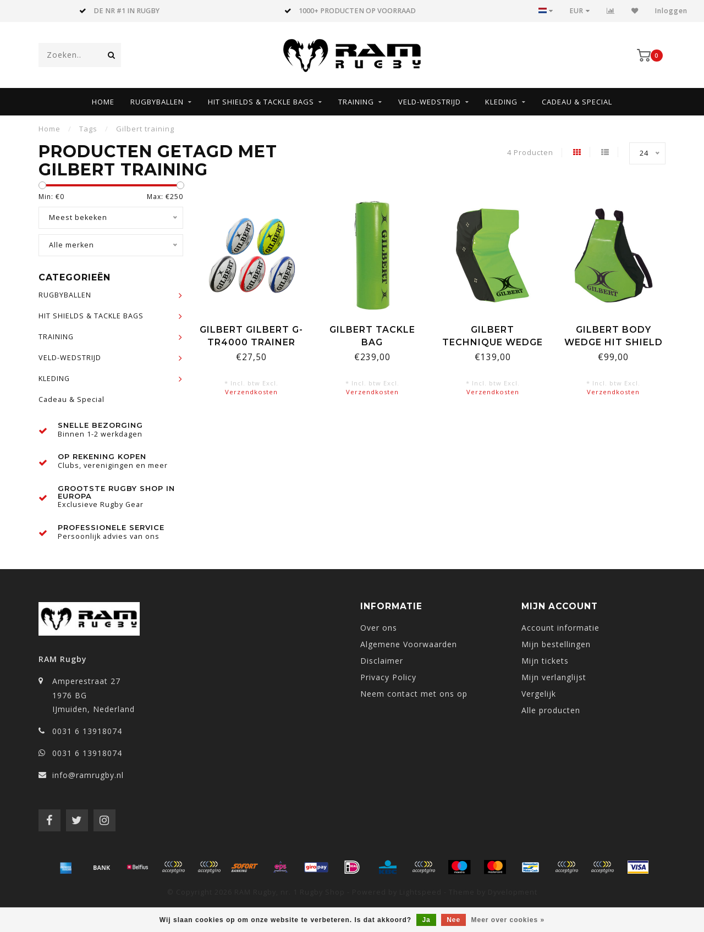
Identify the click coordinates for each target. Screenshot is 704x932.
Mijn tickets (545, 660)
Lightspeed (420, 892)
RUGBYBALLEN (157, 102)
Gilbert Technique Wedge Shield (492, 342)
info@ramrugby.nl (88, 775)
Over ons (378, 627)
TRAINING (356, 102)
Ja (426, 920)
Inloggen (671, 10)
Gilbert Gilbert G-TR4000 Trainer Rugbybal (251, 342)
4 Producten (530, 152)
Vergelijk (538, 693)
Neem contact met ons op (414, 693)
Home (103, 102)
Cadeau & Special (577, 102)
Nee (453, 920)
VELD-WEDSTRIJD (429, 102)
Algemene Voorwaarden (408, 644)
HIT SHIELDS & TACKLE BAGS (261, 102)
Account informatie (560, 627)
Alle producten (550, 710)
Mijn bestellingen (556, 644)
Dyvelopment (512, 892)
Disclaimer (381, 660)
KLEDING (501, 102)
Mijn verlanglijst (553, 677)
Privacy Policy (388, 677)
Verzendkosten (251, 392)
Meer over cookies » (508, 920)
